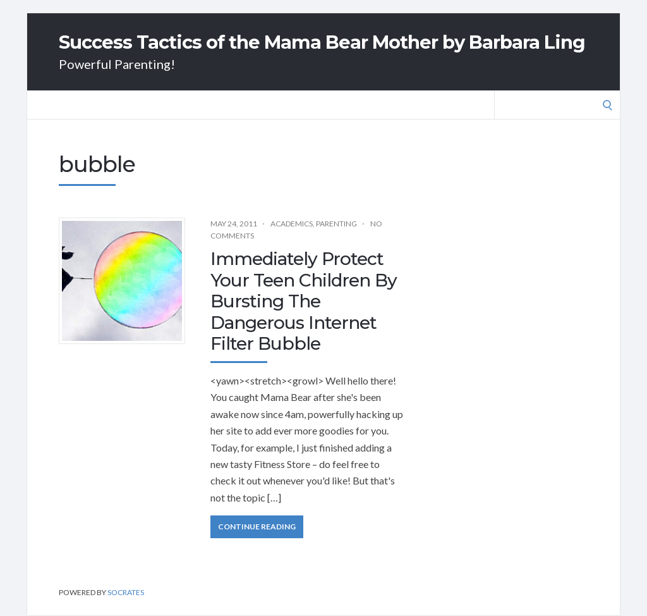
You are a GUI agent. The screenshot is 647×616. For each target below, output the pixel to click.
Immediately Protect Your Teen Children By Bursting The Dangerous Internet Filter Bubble (303, 301)
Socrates (125, 592)
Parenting (336, 223)
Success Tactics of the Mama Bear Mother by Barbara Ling (322, 42)
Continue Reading (257, 526)
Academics (291, 223)
